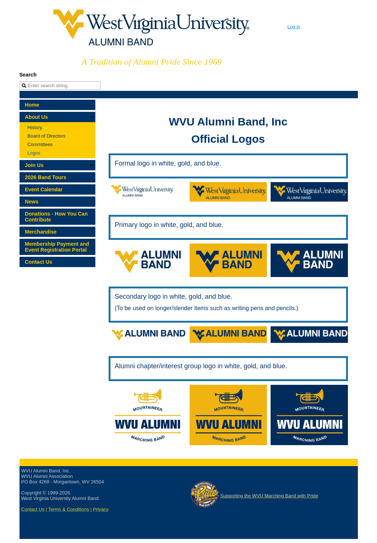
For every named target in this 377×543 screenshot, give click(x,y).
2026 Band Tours (45, 177)
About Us (36, 117)
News (32, 202)
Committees (40, 144)
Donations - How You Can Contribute (56, 217)
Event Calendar (44, 189)
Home (32, 105)
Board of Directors (47, 136)
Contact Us (38, 262)
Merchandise (41, 232)
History (35, 127)
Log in (294, 26)
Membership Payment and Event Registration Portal (57, 247)
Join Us (34, 165)
